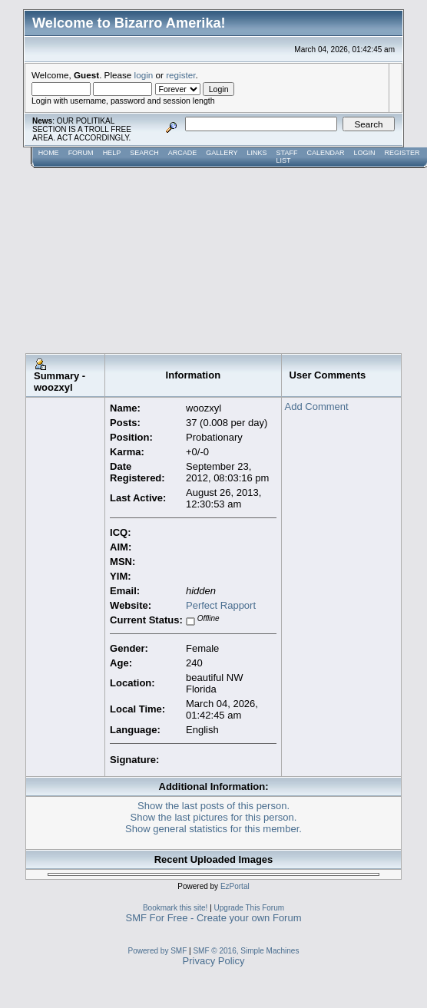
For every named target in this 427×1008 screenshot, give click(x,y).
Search (144, 153)
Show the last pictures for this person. (214, 817)
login (144, 75)
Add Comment (317, 406)
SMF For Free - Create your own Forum (214, 918)
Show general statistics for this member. (213, 828)
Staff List (287, 156)
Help (112, 153)
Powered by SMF (157, 951)
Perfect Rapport (221, 605)
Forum (81, 153)
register (180, 75)
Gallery (221, 153)
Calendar (325, 153)
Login (364, 153)
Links (257, 153)
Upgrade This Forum (249, 908)
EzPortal (235, 886)
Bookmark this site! (175, 908)
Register (401, 153)
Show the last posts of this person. (213, 805)
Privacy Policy (214, 961)
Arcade (182, 153)
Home (48, 153)
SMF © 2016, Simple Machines (246, 951)
